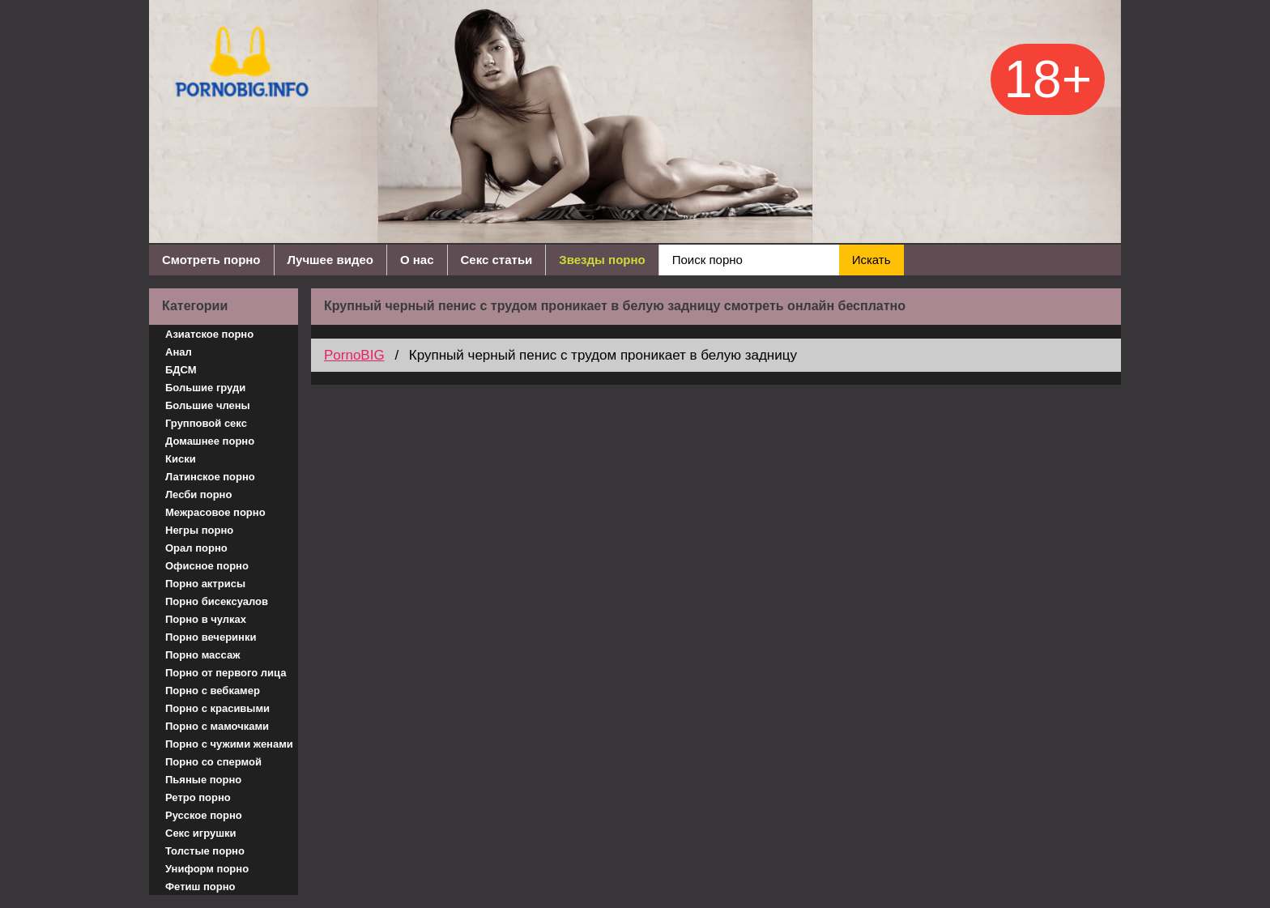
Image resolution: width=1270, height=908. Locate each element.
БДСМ (181, 370)
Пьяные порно (203, 780)
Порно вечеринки (210, 637)
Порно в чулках (205, 619)
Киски (180, 459)
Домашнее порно (209, 441)
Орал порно (196, 548)
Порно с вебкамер (212, 690)
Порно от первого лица (225, 673)
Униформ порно (207, 869)
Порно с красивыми (217, 708)
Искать (871, 259)
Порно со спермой (213, 762)
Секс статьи (497, 259)
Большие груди (205, 388)
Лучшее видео (330, 259)
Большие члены (207, 405)
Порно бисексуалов (216, 601)
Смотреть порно (211, 259)
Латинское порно (210, 477)
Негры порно (199, 530)
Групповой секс (206, 423)
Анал (178, 352)
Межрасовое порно (215, 512)
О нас (417, 259)
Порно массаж (202, 655)
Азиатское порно (209, 334)
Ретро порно (198, 797)
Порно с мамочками (217, 726)
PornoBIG (354, 355)
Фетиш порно (200, 886)
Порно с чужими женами (229, 744)
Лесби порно (198, 494)
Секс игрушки (201, 833)
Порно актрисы (205, 584)
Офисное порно (207, 566)
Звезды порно (602, 259)
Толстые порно (205, 851)
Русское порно (203, 815)
